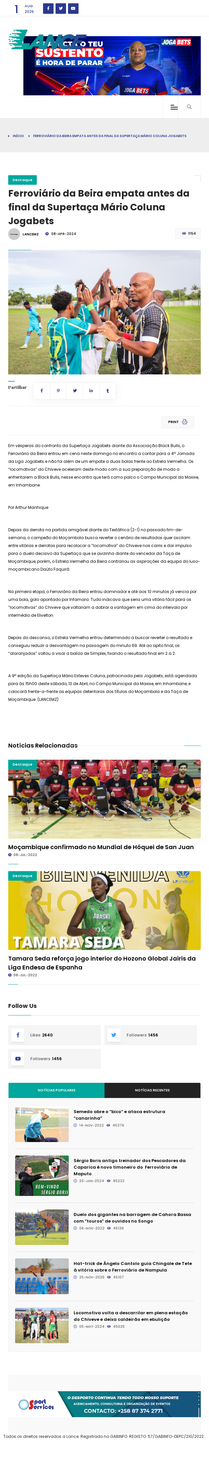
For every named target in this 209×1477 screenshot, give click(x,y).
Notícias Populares (57, 1090)
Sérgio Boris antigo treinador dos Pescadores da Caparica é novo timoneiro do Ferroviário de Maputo (130, 1167)
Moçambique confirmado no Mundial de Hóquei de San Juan (101, 847)
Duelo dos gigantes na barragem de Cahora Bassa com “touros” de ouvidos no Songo (132, 1217)
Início (18, 135)
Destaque (22, 179)
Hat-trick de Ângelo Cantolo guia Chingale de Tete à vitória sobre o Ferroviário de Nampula (133, 1266)
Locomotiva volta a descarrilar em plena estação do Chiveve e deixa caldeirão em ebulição (131, 1316)
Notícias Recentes (152, 1090)
